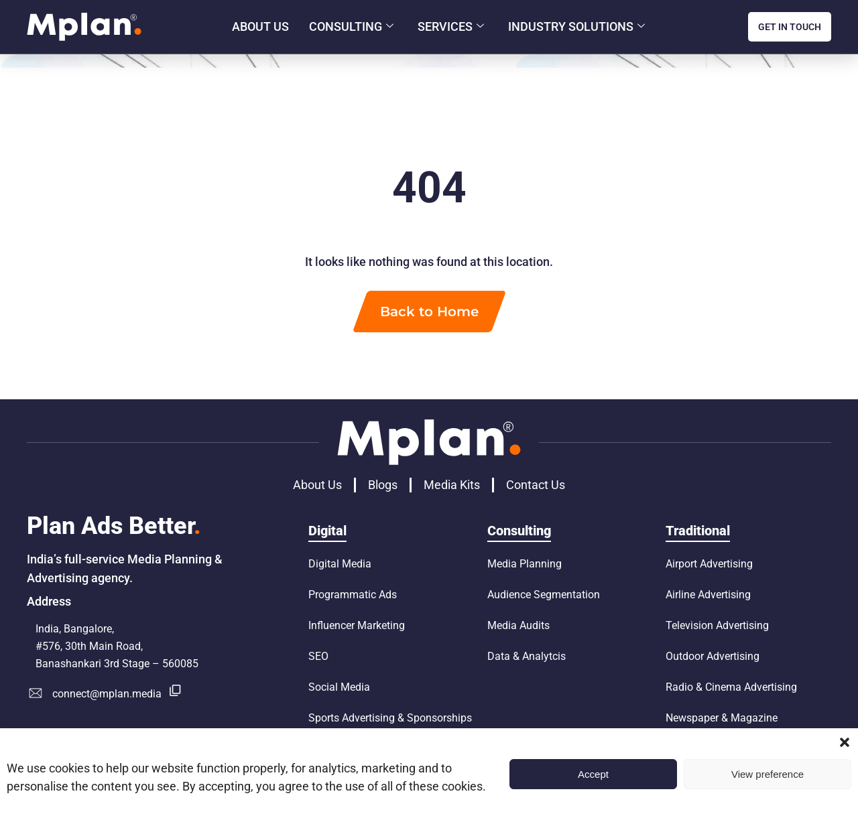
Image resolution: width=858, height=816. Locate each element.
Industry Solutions (576, 26)
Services (451, 26)
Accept (593, 774)
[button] (844, 742)
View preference (767, 774)
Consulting (351, 26)
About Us (260, 26)
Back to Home (429, 311)
